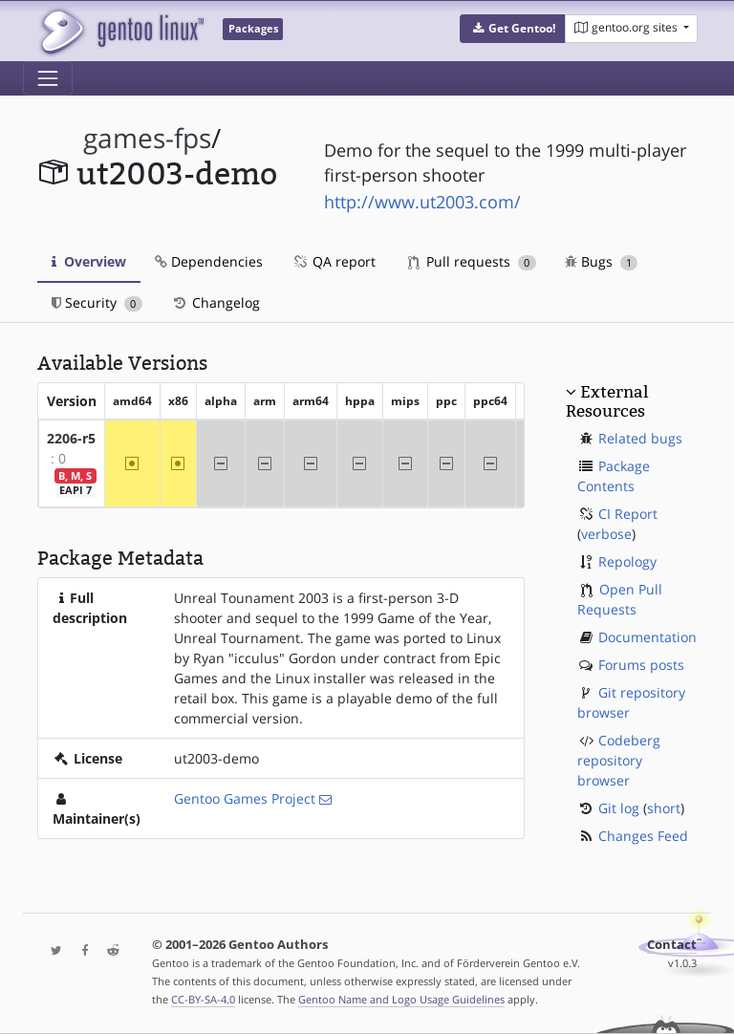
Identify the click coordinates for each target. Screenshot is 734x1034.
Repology (627, 561)
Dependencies (209, 261)
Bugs (601, 261)
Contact (672, 945)
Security (97, 302)
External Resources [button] (607, 401)
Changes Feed (643, 836)
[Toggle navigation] (48, 78)
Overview (89, 261)
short (663, 808)
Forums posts (641, 665)
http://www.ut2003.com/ (422, 201)
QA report (333, 261)
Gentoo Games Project (244, 798)
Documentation (647, 637)
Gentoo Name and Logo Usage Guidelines (401, 999)
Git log (618, 808)
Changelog (215, 302)
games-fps (147, 138)
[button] (513, 28)
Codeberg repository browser (618, 760)
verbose (606, 534)
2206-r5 (71, 438)
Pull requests (472, 261)
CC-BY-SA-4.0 (203, 999)
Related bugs (640, 438)
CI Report (628, 514)
